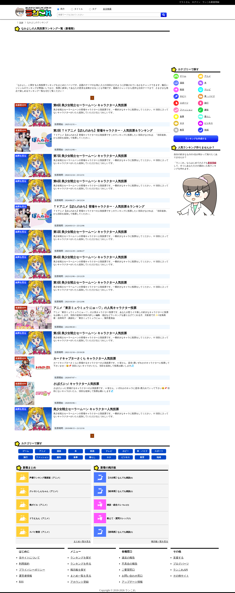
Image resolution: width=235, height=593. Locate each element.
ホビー (125, 451)
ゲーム (26, 451)
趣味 (59, 457)
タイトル (78, 9)
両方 (62, 9)
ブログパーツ (181, 563)
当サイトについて (29, 557)
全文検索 (107, 9)
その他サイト (181, 575)
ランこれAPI (180, 569)
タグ (94, 9)
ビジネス (125, 457)
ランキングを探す (80, 557)
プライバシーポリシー (32, 569)
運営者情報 (25, 575)
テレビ (109, 451)
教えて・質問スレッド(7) (119, 518)
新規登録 (212, 163)
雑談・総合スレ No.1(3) (118, 505)
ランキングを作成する (195, 138)
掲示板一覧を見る (159, 541)
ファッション (42, 457)
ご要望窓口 (128, 569)
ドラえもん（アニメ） (40, 518)
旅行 (26, 457)
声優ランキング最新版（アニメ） (45, 477)
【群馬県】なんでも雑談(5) (120, 532)
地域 (159, 457)
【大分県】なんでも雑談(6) (120, 477)
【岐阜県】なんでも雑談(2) (120, 491)
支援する (178, 557)
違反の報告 (128, 557)
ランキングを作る (80, 563)
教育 (142, 457)
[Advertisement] (92, 59)
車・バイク (142, 451)
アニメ (42, 451)
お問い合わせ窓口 (132, 575)
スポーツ (159, 451)
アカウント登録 (79, 581)
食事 (75, 457)
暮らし (92, 457)
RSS (21, 581)
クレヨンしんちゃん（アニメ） (44, 491)
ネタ (109, 457)
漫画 (59, 451)
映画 (92, 451)
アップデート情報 (132, 581)
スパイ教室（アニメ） (40, 532)
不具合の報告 (129, 563)
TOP (21, 22)
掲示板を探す (78, 569)
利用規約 (24, 563)
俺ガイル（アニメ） (38, 505)
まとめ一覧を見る (82, 541)
